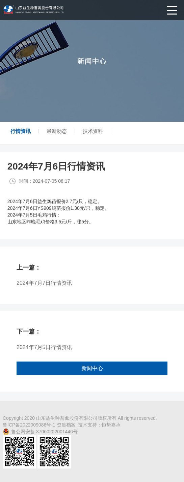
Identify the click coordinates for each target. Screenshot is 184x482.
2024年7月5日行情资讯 (44, 352)
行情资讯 (20, 131)
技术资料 (93, 131)
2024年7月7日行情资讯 (44, 288)
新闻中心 (92, 373)
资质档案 (66, 425)
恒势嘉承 (111, 425)
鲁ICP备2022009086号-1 (30, 425)
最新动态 (57, 131)
